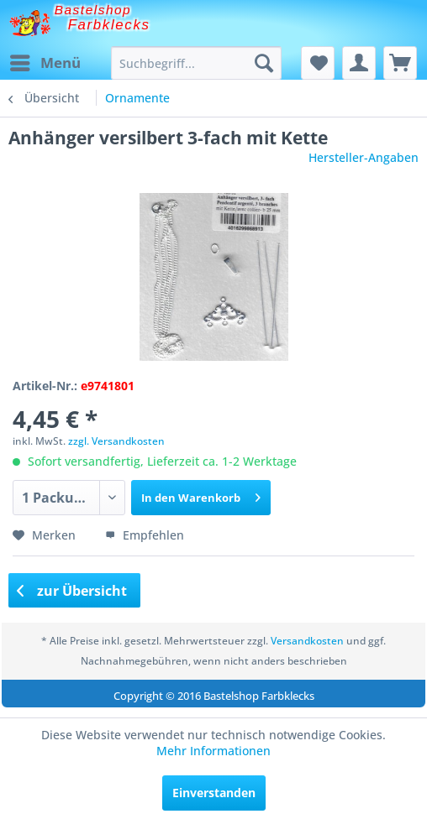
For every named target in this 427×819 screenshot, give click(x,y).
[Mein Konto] (359, 63)
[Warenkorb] (400, 63)
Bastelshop (93, 10)
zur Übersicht (72, 591)
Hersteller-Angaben (363, 157)
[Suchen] (264, 63)
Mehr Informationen (213, 751)
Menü (45, 61)
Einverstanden (214, 793)
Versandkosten (307, 641)
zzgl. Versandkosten (116, 441)
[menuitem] (44, 63)
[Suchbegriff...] (196, 63)
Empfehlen (144, 535)
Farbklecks (109, 25)
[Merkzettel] (318, 63)
